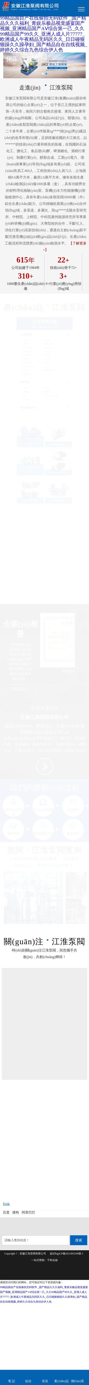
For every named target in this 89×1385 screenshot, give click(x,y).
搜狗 (15, 1212)
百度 (6, 1212)
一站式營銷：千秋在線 (44, 1260)
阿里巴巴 (28, 1212)
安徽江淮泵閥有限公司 (33, 1253)
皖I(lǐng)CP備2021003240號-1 (66, 1253)
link (6, 1204)
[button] (43, 74)
